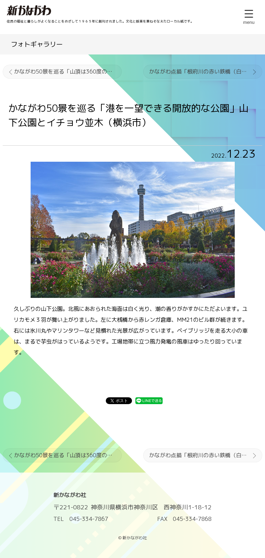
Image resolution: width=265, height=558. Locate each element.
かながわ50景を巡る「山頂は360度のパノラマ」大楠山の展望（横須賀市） (68, 71)
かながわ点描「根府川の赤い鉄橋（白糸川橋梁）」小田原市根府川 (205, 71)
